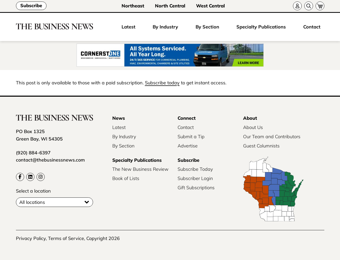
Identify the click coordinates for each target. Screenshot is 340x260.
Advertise (188, 146)
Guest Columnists (261, 146)
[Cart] (320, 6)
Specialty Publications (261, 27)
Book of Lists (125, 178)
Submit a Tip (191, 136)
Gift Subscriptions (196, 188)
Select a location (33, 191)
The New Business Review (140, 169)
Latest (128, 27)
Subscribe (31, 5)
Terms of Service (66, 238)
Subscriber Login (195, 178)
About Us (253, 127)
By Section (207, 27)
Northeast (133, 6)
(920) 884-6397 (33, 153)
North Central (170, 6)
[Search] (308, 6)
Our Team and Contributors (271, 136)
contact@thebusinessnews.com (50, 160)
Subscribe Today (195, 169)
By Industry (165, 27)
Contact (311, 27)
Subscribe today (162, 83)
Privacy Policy (31, 238)
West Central (210, 6)
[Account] (297, 6)
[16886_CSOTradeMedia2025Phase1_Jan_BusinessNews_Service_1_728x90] (170, 55)
